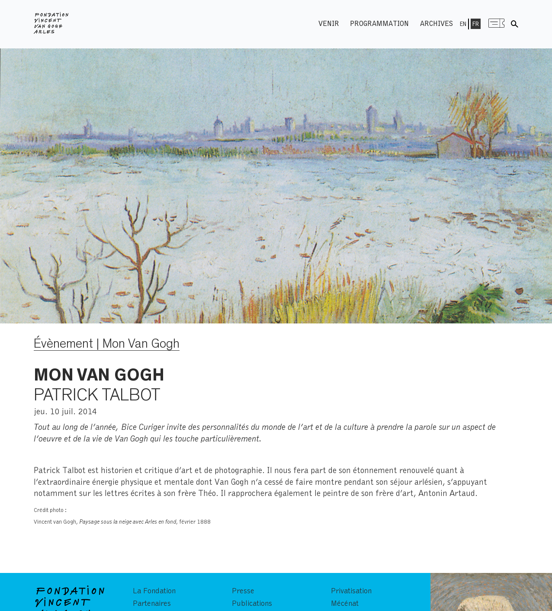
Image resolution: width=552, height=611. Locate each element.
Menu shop (496, 23)
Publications (252, 603)
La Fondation (154, 590)
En (463, 23)
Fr (475, 23)
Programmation (379, 23)
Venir (328, 23)
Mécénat (345, 603)
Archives (436, 23)
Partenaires (152, 603)
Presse (243, 590)
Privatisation (351, 590)
